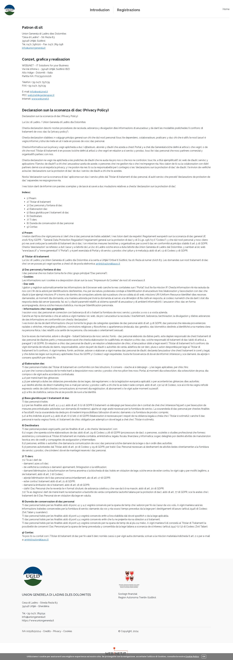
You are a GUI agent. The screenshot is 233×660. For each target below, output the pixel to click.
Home (226, 9)
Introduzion (100, 10)
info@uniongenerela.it (33, 48)
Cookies (67, 631)
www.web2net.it (40, 98)
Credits (47, 631)
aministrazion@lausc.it (108, 263)
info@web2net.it (39, 91)
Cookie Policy (192, 656)
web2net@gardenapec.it (41, 95)
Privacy (57, 631)
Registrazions (128, 10)
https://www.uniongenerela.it (38, 620)
